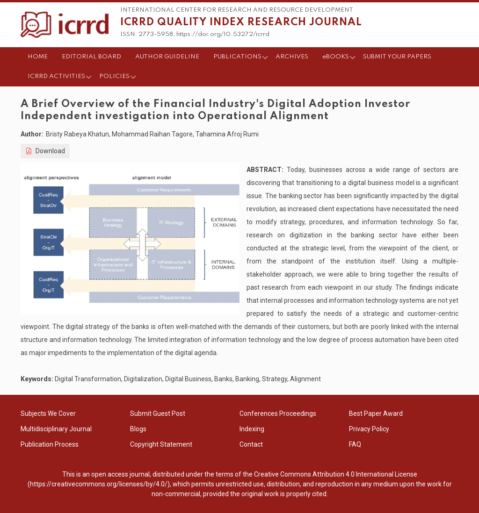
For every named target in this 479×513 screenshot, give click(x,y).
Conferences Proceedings (278, 413)
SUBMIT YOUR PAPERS (397, 57)
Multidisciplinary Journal (56, 429)
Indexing (252, 429)
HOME (38, 57)
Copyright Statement (161, 444)
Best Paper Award (376, 413)
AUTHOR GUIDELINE (167, 57)
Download (45, 151)
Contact (251, 444)
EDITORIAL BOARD (91, 57)
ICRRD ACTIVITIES (56, 76)
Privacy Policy (369, 429)
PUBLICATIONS (237, 57)
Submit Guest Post (157, 413)
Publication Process (50, 444)
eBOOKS (335, 57)
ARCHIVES (292, 57)
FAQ (355, 444)
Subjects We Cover (48, 413)
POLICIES (114, 76)
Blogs (138, 429)
